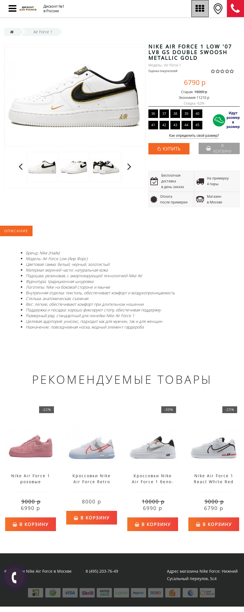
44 (186, 125)
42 (164, 125)
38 (175, 113)
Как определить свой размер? (194, 136)
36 (153, 113)
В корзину (218, 148)
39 (186, 113)
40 (197, 113)
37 (164, 113)
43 (175, 125)
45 (197, 125)
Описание (16, 231)
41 (153, 125)
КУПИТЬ (171, 149)
